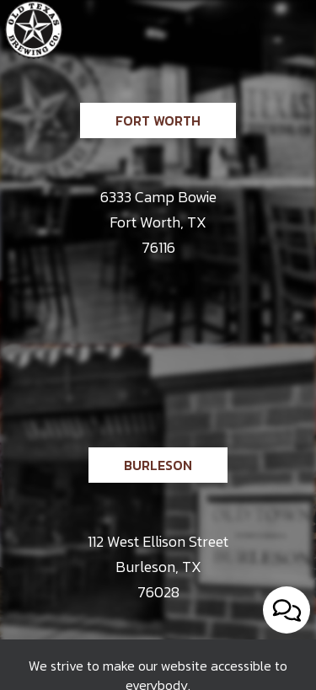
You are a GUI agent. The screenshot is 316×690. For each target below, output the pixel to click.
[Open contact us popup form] (286, 610)
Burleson (140, 500)
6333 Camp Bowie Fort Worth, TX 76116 (158, 222)
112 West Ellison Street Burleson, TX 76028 (158, 566)
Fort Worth (140, 155)
